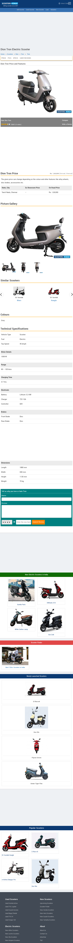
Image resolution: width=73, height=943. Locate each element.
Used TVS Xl (9, 917)
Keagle (54, 300)
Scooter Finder (36, 642)
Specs (15, 58)
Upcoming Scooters (46, 903)
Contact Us (43, 934)
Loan (47, 10)
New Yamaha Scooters (47, 920)
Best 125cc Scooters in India (15, 657)
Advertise (43, 937)
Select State (64, 3)
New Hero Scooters (46, 913)
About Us (43, 930)
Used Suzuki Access (11, 910)
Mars (19, 300)
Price (3, 58)
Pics (9, 58)
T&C (41, 940)
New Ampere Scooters (12, 940)
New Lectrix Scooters (12, 934)
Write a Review (67, 124)
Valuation (53, 10)
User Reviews (25, 58)
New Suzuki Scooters (47, 917)
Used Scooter (30, 10)
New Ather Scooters (11, 930)
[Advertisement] (36, 29)
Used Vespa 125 (10, 920)
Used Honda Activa (11, 903)
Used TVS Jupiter (10, 907)
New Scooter (40, 10)
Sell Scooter (20, 10)
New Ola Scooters (11, 937)
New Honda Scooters (47, 910)
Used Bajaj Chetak (11, 913)
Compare (65, 120)
